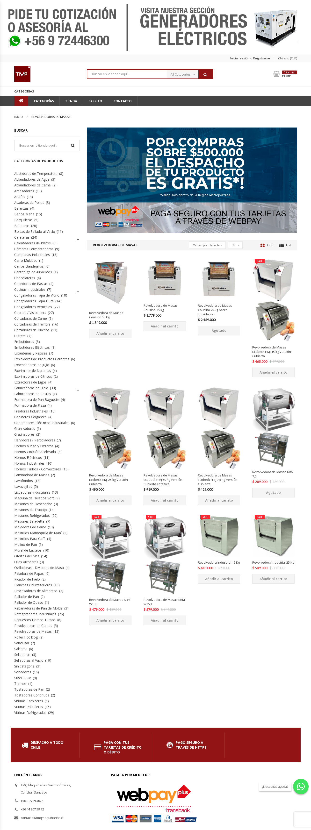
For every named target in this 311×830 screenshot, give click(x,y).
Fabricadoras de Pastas (32, 393)
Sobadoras (22, 672)
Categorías (44, 101)
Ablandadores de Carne (32, 185)
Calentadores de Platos (32, 243)
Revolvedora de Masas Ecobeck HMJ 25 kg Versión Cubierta (108, 479)
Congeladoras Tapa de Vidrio (36, 295)
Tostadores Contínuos (31, 695)
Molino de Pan (25, 544)
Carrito (95, 101)
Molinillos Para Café (29, 538)
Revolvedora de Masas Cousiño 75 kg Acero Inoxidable (215, 309)
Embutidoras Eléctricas (32, 347)
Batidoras (21, 225)
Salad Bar (21, 643)
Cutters (20, 335)
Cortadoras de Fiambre (32, 324)
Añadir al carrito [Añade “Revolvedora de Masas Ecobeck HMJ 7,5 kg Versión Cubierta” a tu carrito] (219, 500)
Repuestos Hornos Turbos (35, 619)
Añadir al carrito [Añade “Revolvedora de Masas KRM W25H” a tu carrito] (165, 620)
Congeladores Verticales (33, 307)
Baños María (24, 214)
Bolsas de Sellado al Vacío (34, 231)
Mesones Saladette (29, 521)
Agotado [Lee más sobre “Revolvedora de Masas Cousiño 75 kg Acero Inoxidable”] (219, 330)
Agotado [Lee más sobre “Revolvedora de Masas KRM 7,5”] (273, 492)
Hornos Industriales (29, 463)
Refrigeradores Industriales (35, 614)
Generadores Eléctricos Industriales (41, 422)
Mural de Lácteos (28, 550)
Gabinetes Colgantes (30, 417)
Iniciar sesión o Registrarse (250, 58)
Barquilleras (23, 220)
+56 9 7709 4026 (32, 801)
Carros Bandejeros (29, 266)
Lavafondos (23, 480)
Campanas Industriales (32, 254)
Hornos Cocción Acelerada (35, 451)
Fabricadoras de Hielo (31, 388)
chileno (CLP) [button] (287, 58)
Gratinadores (24, 434)
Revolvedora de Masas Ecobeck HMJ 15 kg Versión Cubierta (271, 351)
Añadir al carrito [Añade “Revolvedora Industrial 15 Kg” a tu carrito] (219, 578)
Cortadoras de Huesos (32, 330)
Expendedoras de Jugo (31, 364)
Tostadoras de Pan (29, 689)
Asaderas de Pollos (29, 202)
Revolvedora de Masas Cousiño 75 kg (161, 307)
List (285, 245)
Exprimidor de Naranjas (32, 370)
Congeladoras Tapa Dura (34, 301)
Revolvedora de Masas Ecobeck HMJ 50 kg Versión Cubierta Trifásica (163, 479)
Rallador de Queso (28, 602)
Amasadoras (24, 191)
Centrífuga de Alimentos (33, 272)
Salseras (20, 648)
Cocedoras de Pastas (31, 283)
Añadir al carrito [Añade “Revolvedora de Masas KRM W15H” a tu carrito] (110, 620)
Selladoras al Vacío (28, 660)
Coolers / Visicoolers (30, 312)
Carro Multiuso (25, 260)
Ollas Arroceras (26, 562)
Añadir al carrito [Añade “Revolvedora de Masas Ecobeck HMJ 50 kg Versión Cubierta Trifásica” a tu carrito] (165, 500)
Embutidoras (24, 341)
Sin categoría (24, 666)
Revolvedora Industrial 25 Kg (273, 562)
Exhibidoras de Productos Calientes (41, 359)
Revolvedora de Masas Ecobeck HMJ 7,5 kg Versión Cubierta (217, 479)
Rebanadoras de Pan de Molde (38, 608)
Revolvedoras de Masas (33, 631)
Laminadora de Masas (31, 475)
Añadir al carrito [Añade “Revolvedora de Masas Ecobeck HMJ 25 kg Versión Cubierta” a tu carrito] (110, 500)
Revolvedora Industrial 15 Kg (219, 562)
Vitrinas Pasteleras (28, 706)
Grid (266, 245)
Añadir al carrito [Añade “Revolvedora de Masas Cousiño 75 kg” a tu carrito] (165, 326)
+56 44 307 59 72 (32, 809)
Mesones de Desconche (33, 504)
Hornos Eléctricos (28, 457)
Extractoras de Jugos (30, 382)
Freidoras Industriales (31, 411)
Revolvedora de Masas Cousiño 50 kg (106, 315)
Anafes (19, 196)
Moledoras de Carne (30, 527)
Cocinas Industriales (29, 289)
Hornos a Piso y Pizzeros (33, 446)
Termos (20, 683)
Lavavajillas (23, 486)
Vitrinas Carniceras (28, 701)
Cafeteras (21, 237)
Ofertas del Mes (26, 556)
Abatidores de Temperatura (36, 173)
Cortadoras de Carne (30, 318)
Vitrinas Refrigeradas (30, 712)
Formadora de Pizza (30, 405)
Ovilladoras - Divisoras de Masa (39, 567)
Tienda (71, 101)
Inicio (18, 116)
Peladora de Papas (29, 573)
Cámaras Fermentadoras (33, 249)
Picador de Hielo (27, 579)
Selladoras (22, 654)
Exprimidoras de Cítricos (33, 376)
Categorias (24, 91)
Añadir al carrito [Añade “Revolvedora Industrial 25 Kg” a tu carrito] (273, 578)
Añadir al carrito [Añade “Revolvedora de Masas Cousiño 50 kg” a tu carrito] (110, 333)
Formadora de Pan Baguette (36, 399)
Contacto (123, 101)
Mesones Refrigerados (32, 515)
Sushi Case (22, 677)
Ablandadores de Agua (32, 179)
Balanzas (21, 208)
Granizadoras (24, 428)
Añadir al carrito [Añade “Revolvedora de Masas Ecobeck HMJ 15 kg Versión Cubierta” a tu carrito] (273, 372)
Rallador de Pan (26, 596)
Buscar (205, 74)
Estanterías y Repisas (30, 353)
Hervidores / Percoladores (34, 440)
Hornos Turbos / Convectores (37, 469)
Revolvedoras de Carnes (33, 625)
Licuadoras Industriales (32, 492)
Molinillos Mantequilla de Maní (38, 533)
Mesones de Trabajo (30, 509)
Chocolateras (24, 278)
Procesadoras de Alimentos (36, 591)
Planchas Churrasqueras (33, 585)
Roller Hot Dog (26, 637)
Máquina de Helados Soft (34, 498)
